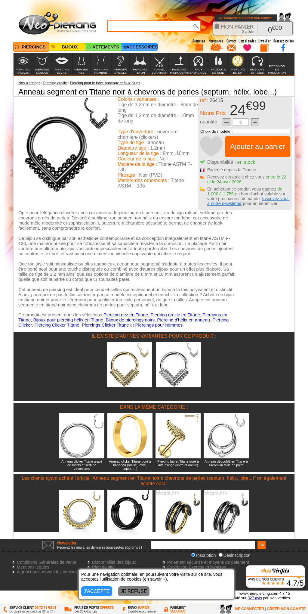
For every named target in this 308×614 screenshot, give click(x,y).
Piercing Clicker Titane (56, 324)
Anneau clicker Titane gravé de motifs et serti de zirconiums (81, 465)
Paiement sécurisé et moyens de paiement (208, 562)
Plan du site (103, 567)
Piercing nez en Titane (125, 314)
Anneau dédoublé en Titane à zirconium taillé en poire (226, 463)
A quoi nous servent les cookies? (48, 571)
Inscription (203, 555)
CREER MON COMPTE (258, 18)
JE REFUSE (134, 591)
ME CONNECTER (230, 18)
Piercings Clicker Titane (105, 324)
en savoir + (154, 579)
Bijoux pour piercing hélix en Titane (68, 319)
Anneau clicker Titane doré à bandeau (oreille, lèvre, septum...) (130, 465)
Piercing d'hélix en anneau (183, 319)
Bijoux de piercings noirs (130, 319)
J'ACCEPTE (97, 591)
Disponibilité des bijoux (114, 562)
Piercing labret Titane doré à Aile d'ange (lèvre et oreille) (178, 463)
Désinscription (235, 555)
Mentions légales (33, 567)
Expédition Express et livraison (196, 567)
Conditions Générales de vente (46, 562)
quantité (208, 121)
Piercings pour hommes (159, 324)
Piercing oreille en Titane (175, 314)
